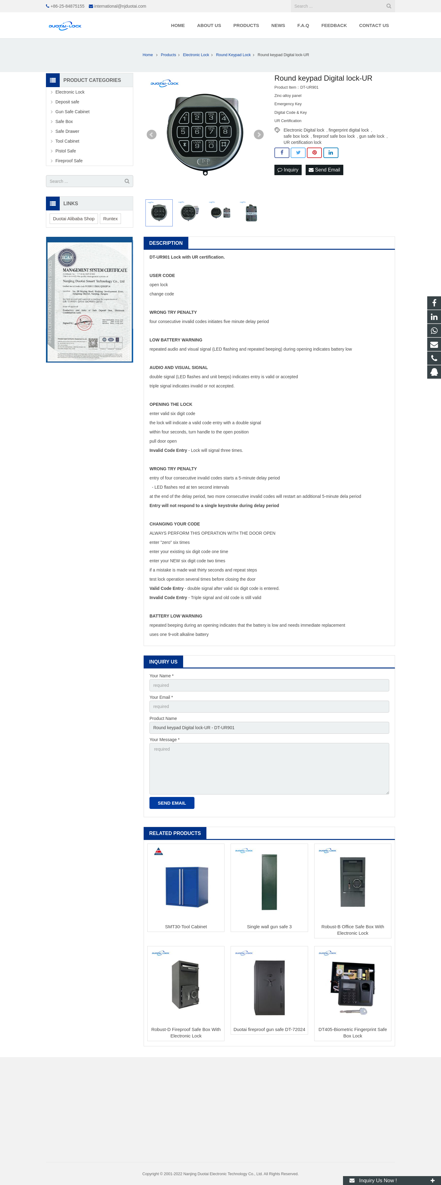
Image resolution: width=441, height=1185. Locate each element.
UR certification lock (303, 142)
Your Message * (164, 739)
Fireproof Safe (69, 160)
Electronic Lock (70, 92)
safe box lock (296, 136)
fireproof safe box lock (334, 136)
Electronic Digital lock (304, 130)
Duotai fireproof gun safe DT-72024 (269, 1029)
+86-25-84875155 (68, 6)
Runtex (110, 218)
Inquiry (287, 169)
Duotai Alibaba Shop (74, 218)
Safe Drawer (67, 131)
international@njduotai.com (120, 6)
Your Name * (161, 675)
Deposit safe (67, 101)
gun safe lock (372, 136)
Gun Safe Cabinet (72, 111)
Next (259, 135)
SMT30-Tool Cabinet (186, 926)
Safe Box (64, 121)
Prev (151, 135)
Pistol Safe (65, 150)
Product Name (163, 718)
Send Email (324, 169)
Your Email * (161, 697)
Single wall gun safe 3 (269, 926)
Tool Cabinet (67, 141)
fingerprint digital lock (349, 130)
